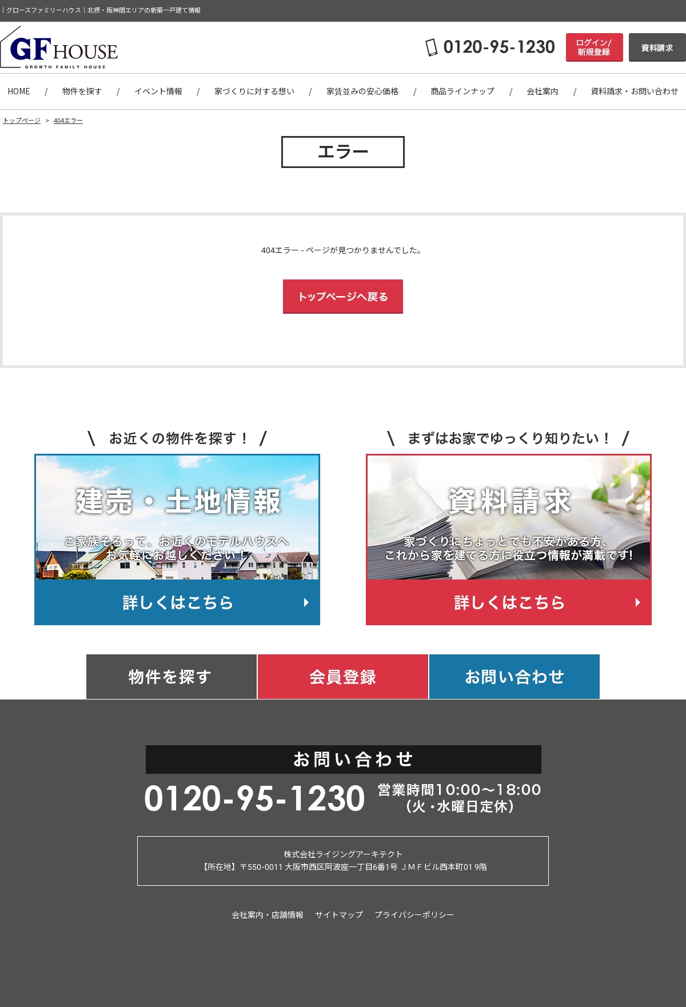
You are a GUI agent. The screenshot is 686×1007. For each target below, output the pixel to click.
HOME (18, 91)
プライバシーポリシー (414, 915)
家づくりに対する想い (254, 91)
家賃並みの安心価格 (362, 91)
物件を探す (82, 91)
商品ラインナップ (462, 91)
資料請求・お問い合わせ (635, 91)
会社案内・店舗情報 (268, 915)
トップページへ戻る (343, 296)
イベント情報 (158, 91)
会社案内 (543, 91)
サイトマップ (339, 915)
